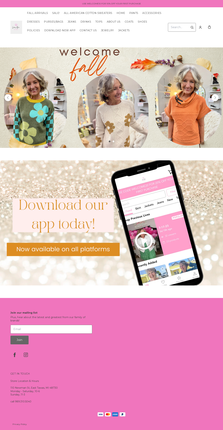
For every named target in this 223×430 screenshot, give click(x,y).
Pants (133, 13)
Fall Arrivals (37, 13)
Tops (99, 21)
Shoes (142, 21)
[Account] (200, 27)
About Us (114, 21)
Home (121, 13)
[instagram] (26, 355)
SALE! (56, 13)
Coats (129, 21)
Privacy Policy (20, 424)
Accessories (151, 13)
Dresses (33, 21)
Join (19, 340)
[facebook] (14, 355)
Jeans (72, 21)
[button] (8, 97)
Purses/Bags (53, 21)
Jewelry (107, 30)
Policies (33, 30)
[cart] (209, 27)
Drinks (85, 21)
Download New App (59, 30)
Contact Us (88, 30)
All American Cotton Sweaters (88, 13)
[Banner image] (111, 97)
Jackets (124, 30)
